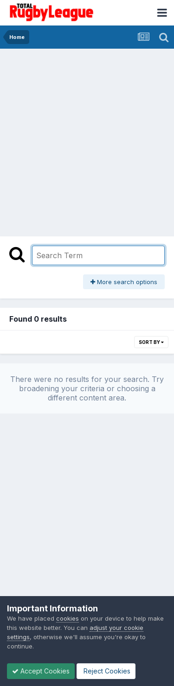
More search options (123, 282)
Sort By (151, 342)
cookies (67, 618)
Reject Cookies (106, 671)
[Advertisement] (87, 140)
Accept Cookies (41, 671)
